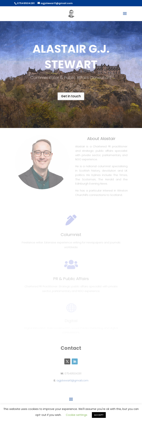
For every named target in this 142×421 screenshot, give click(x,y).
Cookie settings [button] (76, 415)
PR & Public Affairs (71, 279)
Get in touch (71, 96)
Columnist (71, 235)
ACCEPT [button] (99, 415)
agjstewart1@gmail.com (72, 380)
